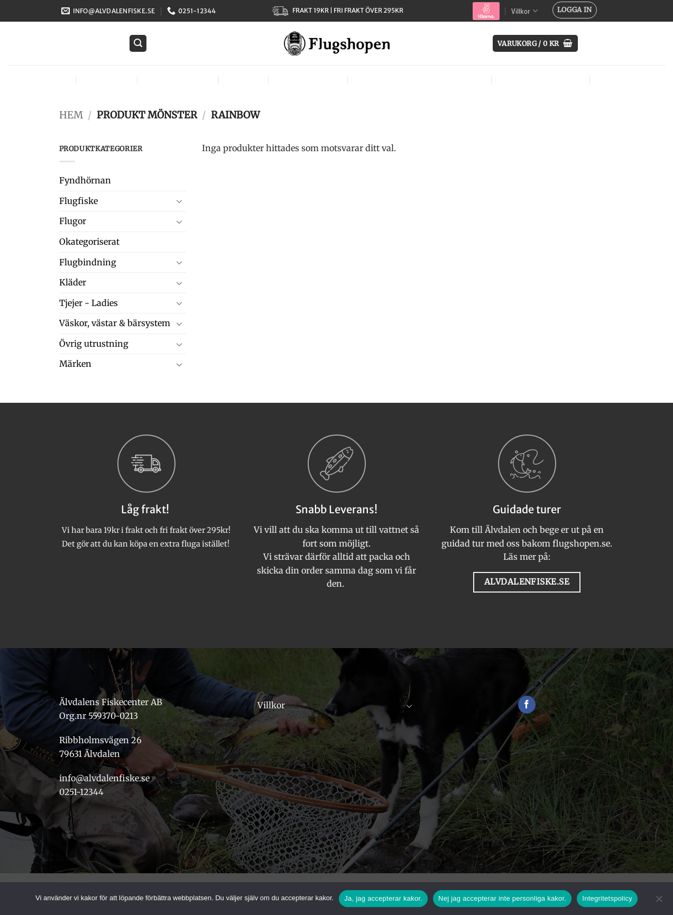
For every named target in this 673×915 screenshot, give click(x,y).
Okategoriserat (89, 241)
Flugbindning (180, 79)
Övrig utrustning (543, 79)
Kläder (246, 79)
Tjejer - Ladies (88, 303)
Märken (619, 79)
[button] (574, 10)
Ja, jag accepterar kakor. (383, 898)
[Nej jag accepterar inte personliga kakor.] (658, 901)
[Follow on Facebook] (527, 705)
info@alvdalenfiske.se (104, 778)
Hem (71, 115)
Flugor (52, 79)
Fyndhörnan (85, 180)
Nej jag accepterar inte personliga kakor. (502, 898)
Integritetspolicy (607, 898)
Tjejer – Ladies (310, 79)
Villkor (524, 11)
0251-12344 (82, 792)
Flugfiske (108, 79)
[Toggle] (179, 201)
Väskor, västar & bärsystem (422, 79)
